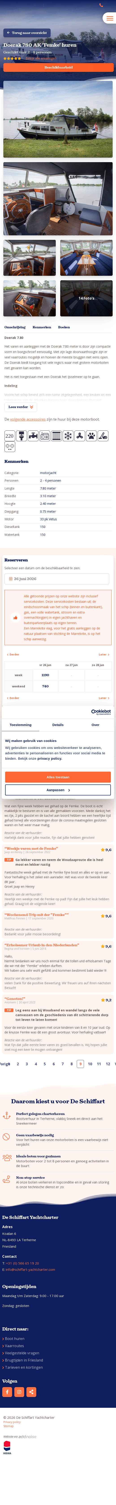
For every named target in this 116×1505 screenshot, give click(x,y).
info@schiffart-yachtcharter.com (30, 1269)
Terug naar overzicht (27, 33)
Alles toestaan (58, 777)
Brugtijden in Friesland (22, 1360)
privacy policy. (49, 758)
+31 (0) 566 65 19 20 (22, 1263)
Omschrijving (15, 327)
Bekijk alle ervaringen (41, 58)
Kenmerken (42, 327)
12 (108, 1063)
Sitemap (8, 1426)
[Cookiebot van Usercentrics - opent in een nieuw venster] (91, 712)
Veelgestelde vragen (20, 1353)
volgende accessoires (28, 419)
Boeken (64, 327)
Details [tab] (58, 725)
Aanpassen (58, 790)
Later (104, 654)
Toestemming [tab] (21, 725)
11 (99, 1063)
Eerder (13, 654)
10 (90, 1063)
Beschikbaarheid (59, 67)
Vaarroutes (13, 1345)
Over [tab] (95, 725)
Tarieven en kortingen (22, 1367)
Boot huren (13, 1338)
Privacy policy (12, 1422)
